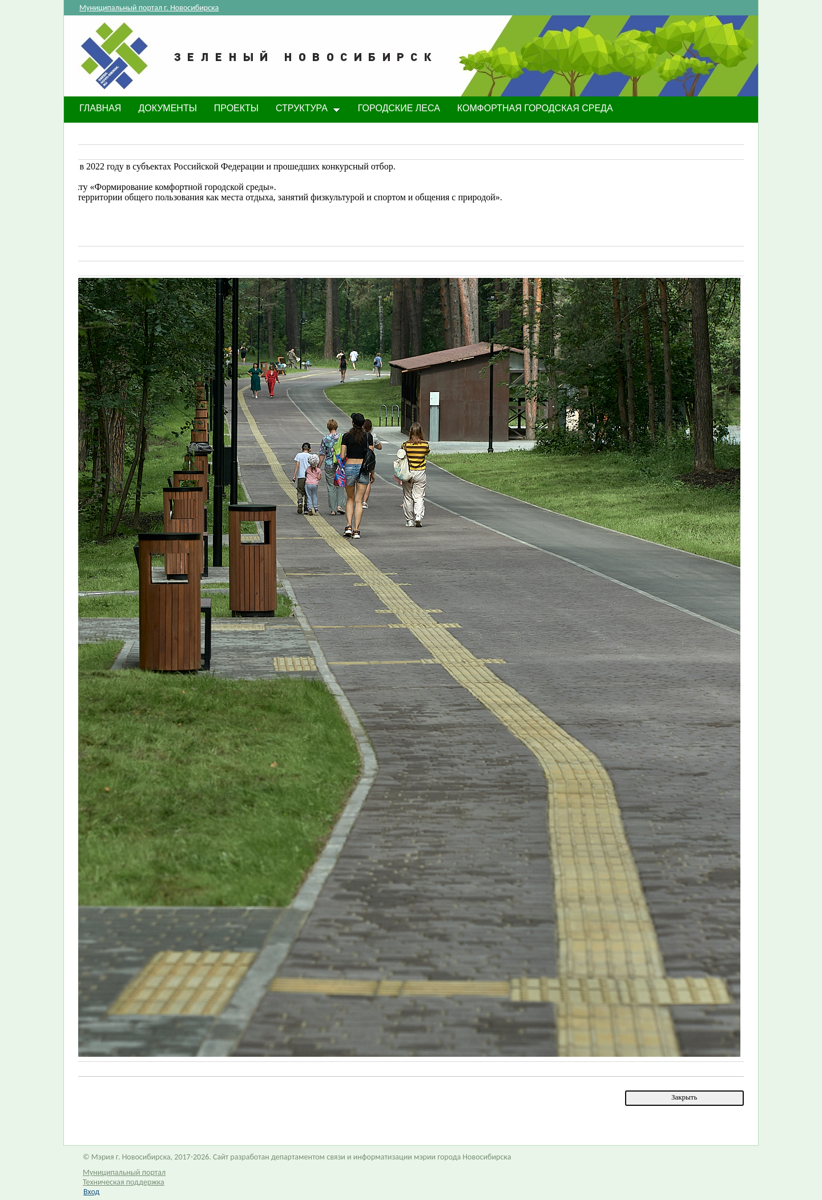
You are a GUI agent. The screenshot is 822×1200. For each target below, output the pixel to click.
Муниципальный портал (124, 1172)
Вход (91, 1192)
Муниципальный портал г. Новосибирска (149, 8)
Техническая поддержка (123, 1182)
